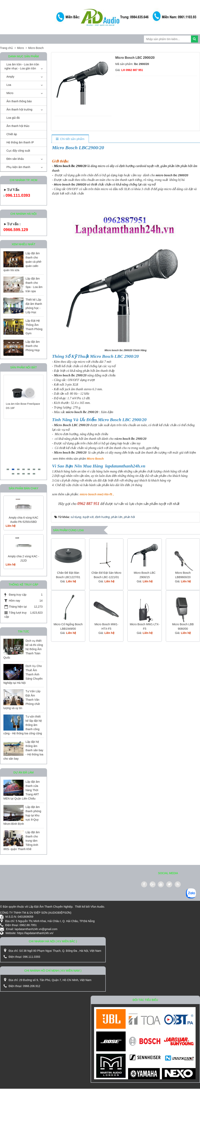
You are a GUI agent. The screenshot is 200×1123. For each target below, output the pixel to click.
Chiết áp (11, 134)
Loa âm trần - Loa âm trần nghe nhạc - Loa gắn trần (21, 66)
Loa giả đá (13, 117)
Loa (8, 84)
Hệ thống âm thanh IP (20, 142)
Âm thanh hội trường (19, 109)
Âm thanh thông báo (19, 101)
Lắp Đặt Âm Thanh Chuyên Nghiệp (51, 906)
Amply (10, 76)
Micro (9, 93)
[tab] (70, 139)
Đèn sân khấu (15, 158)
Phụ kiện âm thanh (18, 167)
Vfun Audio (97, 906)
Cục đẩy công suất (18, 150)
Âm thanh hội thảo (17, 126)
